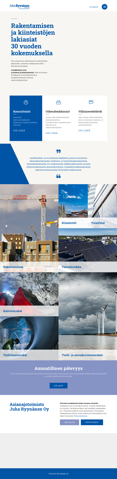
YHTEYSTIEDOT (92, 422)
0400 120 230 (69, 422)
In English (93, 7)
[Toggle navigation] (104, 7)
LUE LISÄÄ (19, 130)
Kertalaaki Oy (62, 473)
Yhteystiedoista (80, 416)
